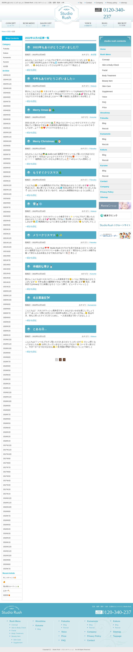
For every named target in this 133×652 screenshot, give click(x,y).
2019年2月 (7, 384)
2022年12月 (7, 185)
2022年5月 (7, 216)
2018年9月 (7, 406)
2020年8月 (7, 309)
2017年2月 (7, 489)
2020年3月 (7, 326)
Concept (11, 24)
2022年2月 (7, 229)
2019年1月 (7, 388)
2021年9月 (7, 251)
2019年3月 (7, 379)
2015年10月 (7, 555)
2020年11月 (7, 295)
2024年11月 (7, 84)
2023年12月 (7, 132)
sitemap (124, 3)
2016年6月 (7, 520)
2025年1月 (7, 75)
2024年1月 (7, 128)
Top (80, 3)
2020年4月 (7, 322)
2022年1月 (7, 234)
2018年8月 (7, 410)
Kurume (6, 62)
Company (99, 3)
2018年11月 (7, 397)
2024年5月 (7, 110)
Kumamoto (7, 57)
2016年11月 (7, 503)
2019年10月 (7, 348)
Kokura (5, 53)
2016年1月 (7, 542)
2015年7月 (7, 569)
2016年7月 (7, 516)
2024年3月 (7, 119)
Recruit (105, 128)
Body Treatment (109, 75)
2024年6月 (7, 106)
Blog (104, 123)
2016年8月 (7, 511)
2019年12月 (7, 340)
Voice (104, 97)
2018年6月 (7, 419)
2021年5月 (7, 269)
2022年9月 (7, 198)
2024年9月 (7, 93)
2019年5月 (7, 370)
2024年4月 (7, 115)
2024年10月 (7, 88)
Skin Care (106, 86)
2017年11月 (7, 450)
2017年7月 (7, 467)
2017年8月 (7, 463)
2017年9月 (7, 459)
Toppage (117, 636)
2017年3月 (7, 485)
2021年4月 (7, 273)
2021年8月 (7, 256)
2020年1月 (7, 335)
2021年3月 (7, 278)
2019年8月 (7, 357)
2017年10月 (7, 454)
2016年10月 (7, 507)
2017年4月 (7, 481)
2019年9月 (7, 353)
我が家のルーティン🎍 (11, 586)
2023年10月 (7, 141)
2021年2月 (7, 282)
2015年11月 (7, 551)
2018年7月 (7, 414)
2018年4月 (7, 428)
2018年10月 (7, 401)
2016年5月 (7, 525)
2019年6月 (7, 366)
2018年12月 (7, 392)
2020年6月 (7, 317)
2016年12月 (7, 498)
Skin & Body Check (110, 65)
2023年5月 (7, 163)
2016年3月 (7, 533)
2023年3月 (7, 172)
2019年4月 (7, 375)
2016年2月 (7, 538)
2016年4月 (7, 529)
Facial (104, 70)
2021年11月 (7, 243)
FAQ (104, 102)
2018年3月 (7, 432)
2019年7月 (7, 362)
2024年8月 (7, 97)
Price (104, 107)
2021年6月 (7, 265)
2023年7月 (7, 154)
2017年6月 (7, 472)
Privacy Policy (106, 192)
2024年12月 (7, 79)
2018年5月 (7, 423)
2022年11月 (7, 190)
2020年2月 (7, 331)
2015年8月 (7, 564)
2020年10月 (7, 300)
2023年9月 (7, 146)
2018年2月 (7, 436)
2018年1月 (7, 441)
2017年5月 (7, 476)
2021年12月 (7, 238)
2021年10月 (7, 247)
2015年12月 (7, 547)
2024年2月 (7, 124)
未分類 (5, 66)
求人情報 (122, 24)
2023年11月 (7, 137)
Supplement (107, 91)
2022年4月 (7, 221)
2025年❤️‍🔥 (6, 595)
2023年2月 (7, 176)
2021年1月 (7, 287)
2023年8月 (7, 150)
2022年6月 (7, 212)
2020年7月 (7, 313)
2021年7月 (7, 260)
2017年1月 (7, 494)
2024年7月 (7, 102)
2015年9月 (7, 560)
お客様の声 (87, 24)
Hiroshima (105, 113)
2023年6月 (7, 159)
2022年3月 (7, 225)
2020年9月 (7, 304)
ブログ (105, 24)
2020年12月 (7, 291)
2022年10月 (7, 194)
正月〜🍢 (6, 591)
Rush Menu (105, 54)
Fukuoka (6, 49)
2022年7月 (7, 207)
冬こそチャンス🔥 (9, 578)
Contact (89, 3)
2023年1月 (7, 181)
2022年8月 (7, 203)
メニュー (28, 24)
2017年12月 (7, 445)
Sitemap (104, 197)
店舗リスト (46, 24)
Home (103, 49)
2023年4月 (7, 168)
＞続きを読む (31, 70)
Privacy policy (112, 3)
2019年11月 (7, 344)
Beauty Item (107, 81)
